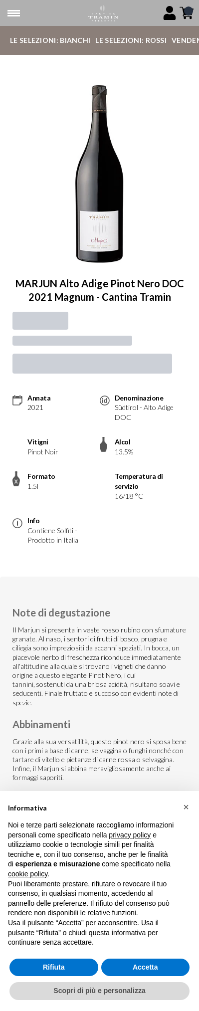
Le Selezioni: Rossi (131, 40)
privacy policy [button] (130, 835)
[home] (103, 13)
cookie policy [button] (27, 874)
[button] (186, 807)
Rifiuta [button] (54, 967)
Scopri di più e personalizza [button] (99, 991)
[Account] (170, 13)
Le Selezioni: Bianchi (50, 40)
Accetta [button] (145, 967)
